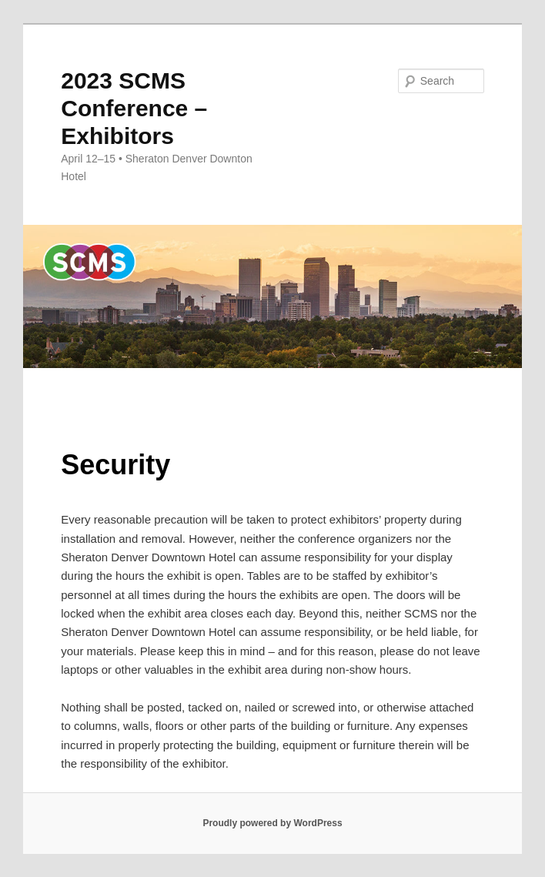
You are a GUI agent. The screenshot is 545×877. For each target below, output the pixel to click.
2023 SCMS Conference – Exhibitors (134, 108)
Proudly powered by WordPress (272, 823)
